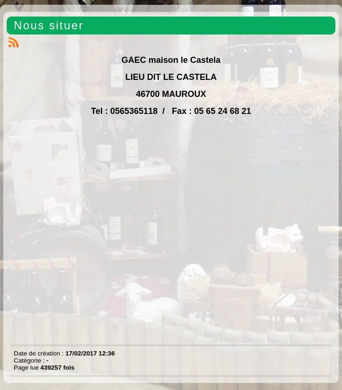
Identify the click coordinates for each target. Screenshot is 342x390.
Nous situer (49, 25)
